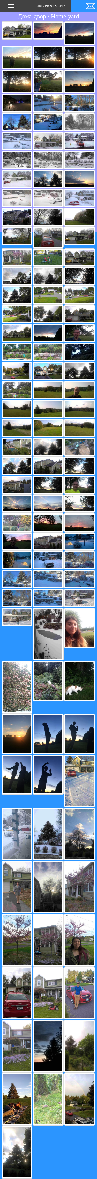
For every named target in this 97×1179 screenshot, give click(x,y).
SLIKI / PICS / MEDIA (37, 7)
